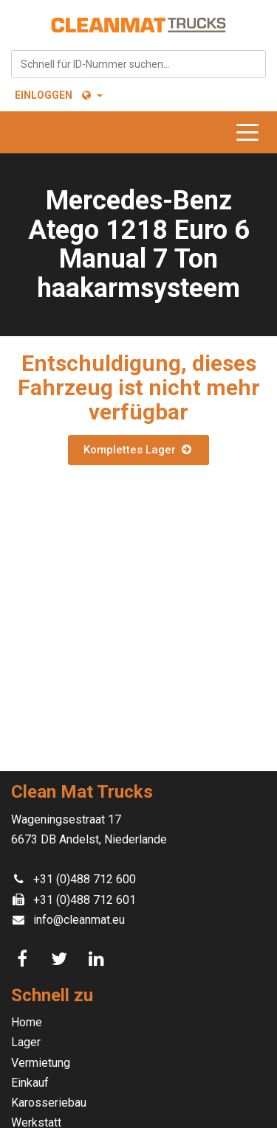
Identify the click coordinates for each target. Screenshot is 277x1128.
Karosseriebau (48, 1103)
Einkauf (30, 1083)
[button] (91, 95)
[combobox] (138, 64)
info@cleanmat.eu (79, 920)
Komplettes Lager (138, 449)
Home (26, 1022)
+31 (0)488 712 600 (84, 879)
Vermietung (40, 1063)
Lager (26, 1042)
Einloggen (43, 95)
